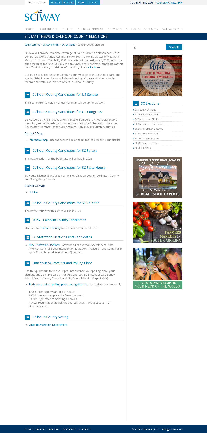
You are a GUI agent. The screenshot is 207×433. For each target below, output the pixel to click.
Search (174, 47)
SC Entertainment (91, 29)
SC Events (115, 29)
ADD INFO (53, 429)
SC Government (51, 44)
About (81, 2)
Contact (93, 2)
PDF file (33, 192)
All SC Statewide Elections (44, 245)
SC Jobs (29, 29)
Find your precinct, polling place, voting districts (58, 284)
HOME (28, 429)
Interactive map (38, 140)
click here (94, 67)
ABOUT (40, 429)
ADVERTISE (69, 429)
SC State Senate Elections (148, 124)
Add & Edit (55, 2)
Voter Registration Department (48, 325)
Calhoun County (51, 228)
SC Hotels (133, 29)
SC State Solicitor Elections (149, 128)
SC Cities (67, 29)
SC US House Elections (147, 138)
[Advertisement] (122, 16)
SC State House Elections (148, 119)
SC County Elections (145, 109)
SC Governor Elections (146, 114)
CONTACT (85, 429)
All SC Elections (143, 147)
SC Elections (68, 44)
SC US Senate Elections (147, 143)
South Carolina (36, 2)
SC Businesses (48, 29)
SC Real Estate (172, 29)
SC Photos (151, 29)
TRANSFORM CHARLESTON (168, 2)
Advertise (69, 2)
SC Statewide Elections (147, 133)
